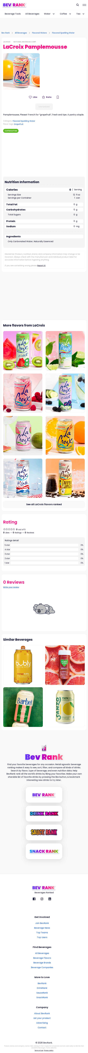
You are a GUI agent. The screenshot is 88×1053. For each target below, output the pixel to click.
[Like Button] (33, 97)
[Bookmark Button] (58, 97)
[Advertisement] (44, 22)
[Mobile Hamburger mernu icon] (84, 5)
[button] (21, 71)
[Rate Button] (46, 97)
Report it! (41, 265)
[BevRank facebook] (34, 898)
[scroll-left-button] (2, 14)
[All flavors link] (44, 504)
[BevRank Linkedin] (49, 898)
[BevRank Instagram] (41, 898)
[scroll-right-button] (86, 14)
